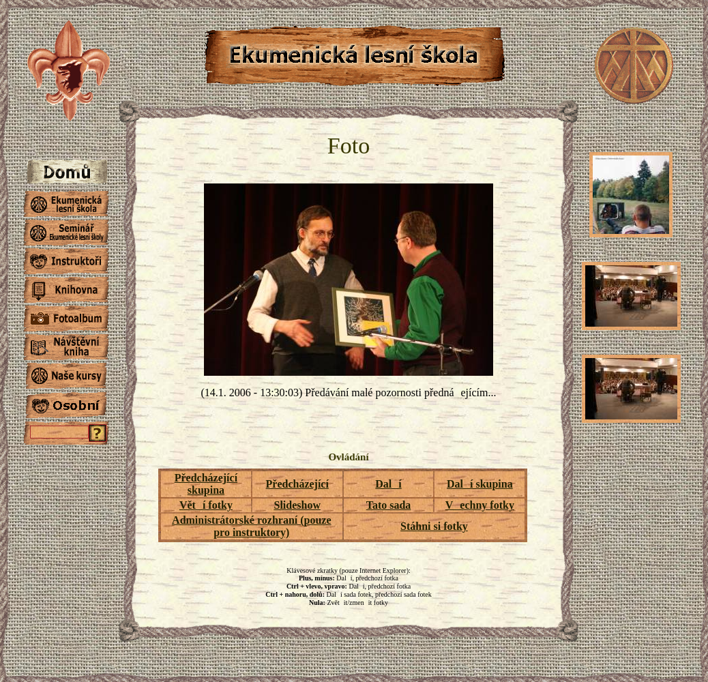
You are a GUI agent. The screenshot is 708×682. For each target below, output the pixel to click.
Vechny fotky (479, 505)
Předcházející (297, 484)
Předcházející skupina (206, 484)
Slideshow (297, 505)
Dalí (388, 484)
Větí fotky (206, 505)
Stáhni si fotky (434, 526)
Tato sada (388, 505)
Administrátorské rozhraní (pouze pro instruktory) (251, 526)
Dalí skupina (480, 484)
